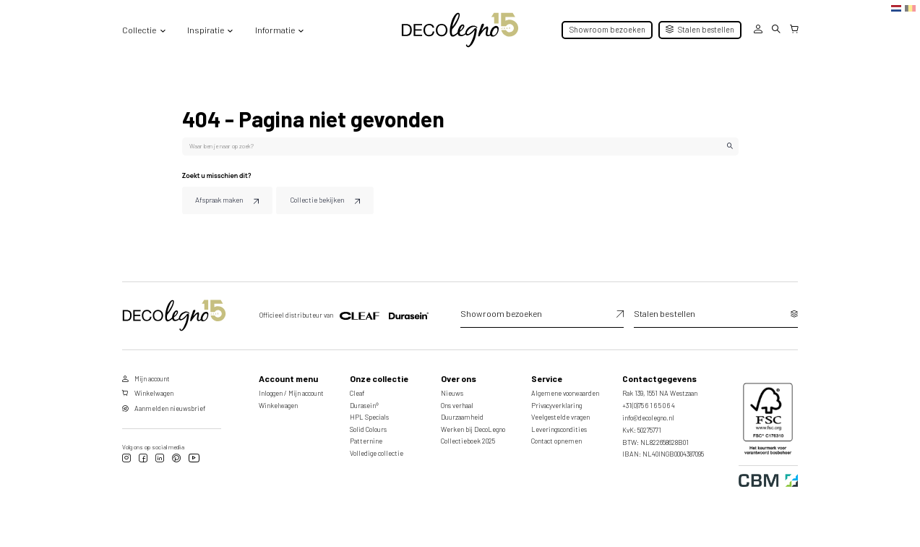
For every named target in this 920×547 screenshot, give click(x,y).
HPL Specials (369, 413)
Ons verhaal (457, 400)
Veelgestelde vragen (560, 413)
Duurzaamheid (462, 413)
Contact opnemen (556, 437)
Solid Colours (368, 424)
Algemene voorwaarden (565, 389)
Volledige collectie (376, 448)
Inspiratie (205, 30)
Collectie (139, 30)
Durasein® (364, 400)
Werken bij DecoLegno (473, 424)
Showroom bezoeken (607, 29)
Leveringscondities (559, 424)
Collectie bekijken (305, 197)
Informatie (275, 30)
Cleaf (357, 389)
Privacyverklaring (556, 400)
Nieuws (452, 389)
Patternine (366, 437)
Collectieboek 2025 (468, 437)
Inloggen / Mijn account (291, 389)
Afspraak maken (221, 197)
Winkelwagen (278, 400)
